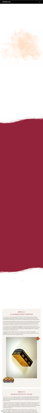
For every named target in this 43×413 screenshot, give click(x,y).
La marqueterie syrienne (7, 317)
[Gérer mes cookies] (2, 411)
